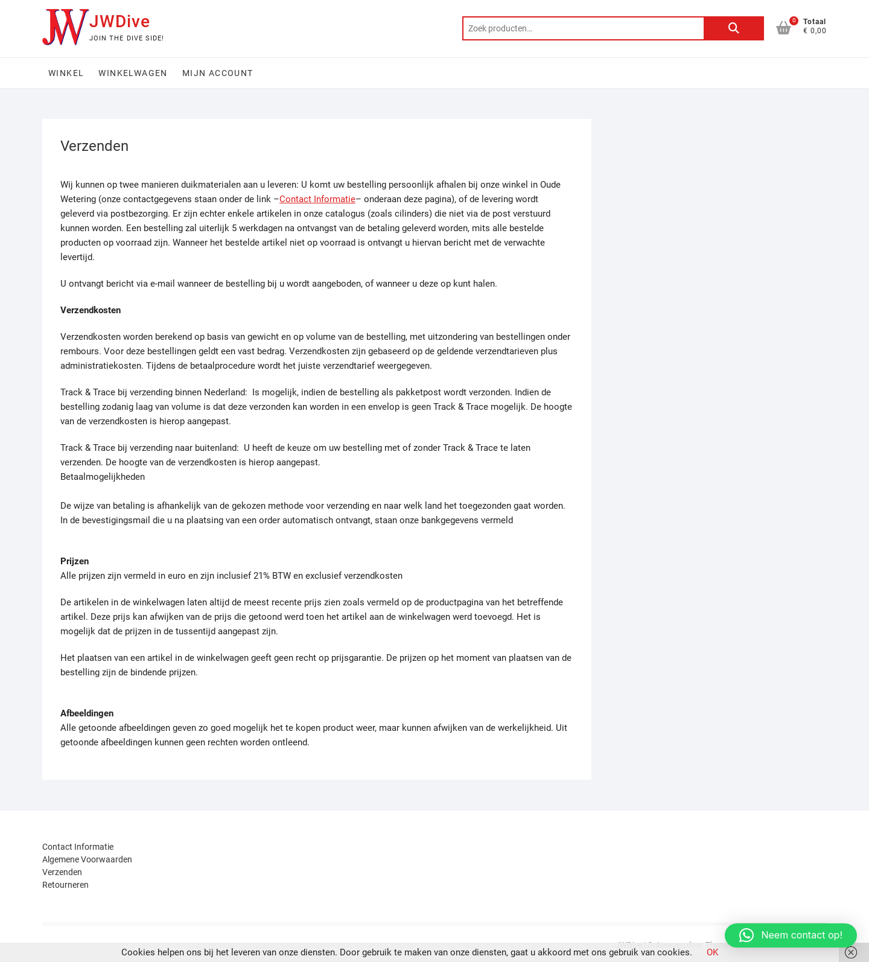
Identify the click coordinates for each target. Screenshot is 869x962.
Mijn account (217, 73)
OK (712, 952)
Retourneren (65, 885)
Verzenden (62, 872)
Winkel (66, 73)
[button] (791, 935)
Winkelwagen (132, 73)
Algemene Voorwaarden (87, 859)
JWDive (119, 21)
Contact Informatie (317, 199)
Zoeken (734, 28)
